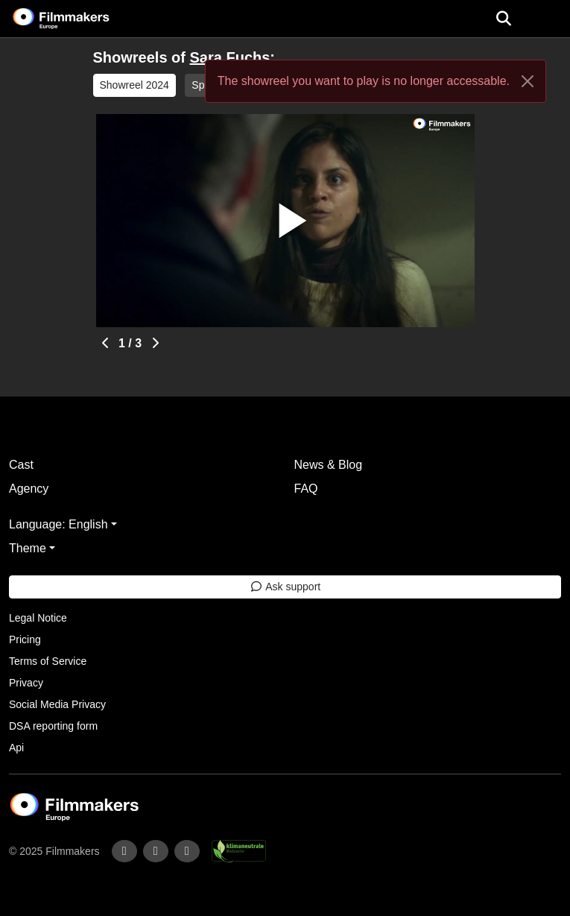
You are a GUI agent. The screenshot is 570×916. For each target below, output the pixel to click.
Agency (28, 488)
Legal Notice (38, 618)
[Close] (527, 81)
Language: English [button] (58, 524)
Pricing (25, 639)
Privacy (26, 683)
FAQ (306, 488)
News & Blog (328, 464)
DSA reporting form (53, 726)
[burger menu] (547, 19)
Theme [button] (27, 548)
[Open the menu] (503, 19)
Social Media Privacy (57, 704)
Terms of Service (47, 661)
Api (16, 748)
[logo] (79, 18)
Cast (21, 464)
